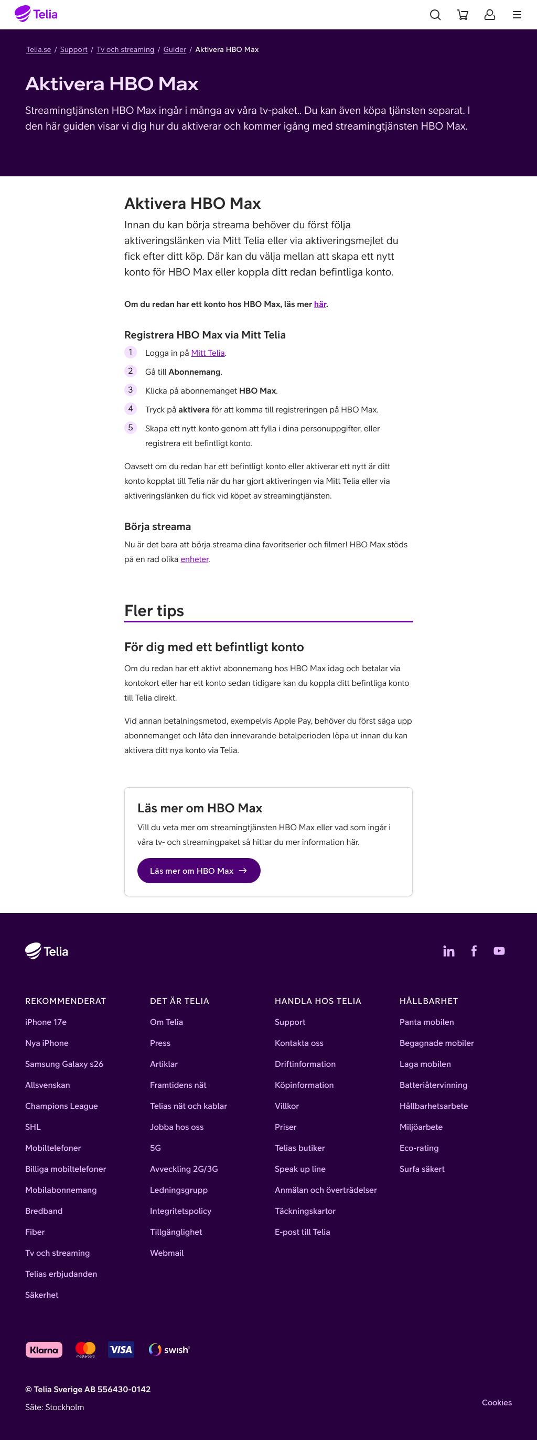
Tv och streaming (125, 49)
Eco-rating (419, 1148)
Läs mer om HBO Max (199, 870)
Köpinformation (304, 1085)
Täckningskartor (305, 1211)
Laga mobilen (425, 1064)
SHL (33, 1127)
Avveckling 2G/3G (184, 1169)
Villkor (287, 1106)
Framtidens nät (178, 1085)
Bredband (44, 1211)
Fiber (35, 1232)
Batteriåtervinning (434, 1085)
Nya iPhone (47, 1043)
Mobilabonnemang (61, 1190)
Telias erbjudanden (61, 1274)
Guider (175, 49)
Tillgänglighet (176, 1232)
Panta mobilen (427, 1022)
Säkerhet (42, 1295)
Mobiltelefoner (53, 1148)
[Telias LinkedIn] (448, 950)
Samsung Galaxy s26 (64, 1064)
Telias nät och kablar (188, 1106)
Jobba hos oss (176, 1127)
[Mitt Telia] (489, 14)
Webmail (167, 1253)
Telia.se (38, 49)
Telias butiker (300, 1148)
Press (160, 1043)
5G (155, 1148)
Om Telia (166, 1022)
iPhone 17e (46, 1022)
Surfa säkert (422, 1169)
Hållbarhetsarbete (434, 1106)
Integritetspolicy (180, 1211)
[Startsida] (36, 14)
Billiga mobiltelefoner (65, 1169)
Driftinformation (305, 1064)
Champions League (61, 1106)
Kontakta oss (299, 1043)
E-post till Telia (302, 1232)
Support (74, 49)
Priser (286, 1127)
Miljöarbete (421, 1127)
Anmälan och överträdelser (326, 1190)
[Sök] (435, 14)
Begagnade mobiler (437, 1043)
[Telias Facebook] (474, 950)
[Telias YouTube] (499, 950)
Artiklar (164, 1064)
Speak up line (300, 1169)
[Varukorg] (462, 14)
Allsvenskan (47, 1085)
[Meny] (517, 14)
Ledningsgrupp (179, 1190)
